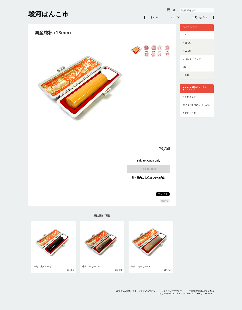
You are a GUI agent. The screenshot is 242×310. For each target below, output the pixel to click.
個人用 (188, 43)
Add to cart (148, 169)
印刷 (184, 67)
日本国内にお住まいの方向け (148, 177)
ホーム (154, 17)
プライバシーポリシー (171, 291)
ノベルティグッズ (191, 59)
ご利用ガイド (189, 97)
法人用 (188, 51)
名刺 (187, 75)
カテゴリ (175, 17)
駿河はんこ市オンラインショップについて (135, 291)
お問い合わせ (200, 17)
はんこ (185, 34)
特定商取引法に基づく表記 (196, 105)
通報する (165, 201)
